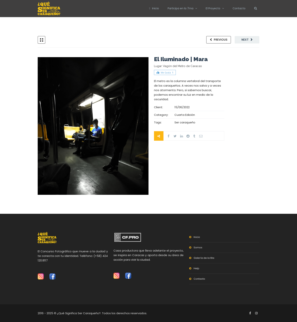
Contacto (239, 8)
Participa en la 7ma (180, 8)
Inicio (154, 8)
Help (196, 268)
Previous (220, 40)
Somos (198, 247)
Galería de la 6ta (204, 258)
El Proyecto (213, 8)
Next (245, 40)
